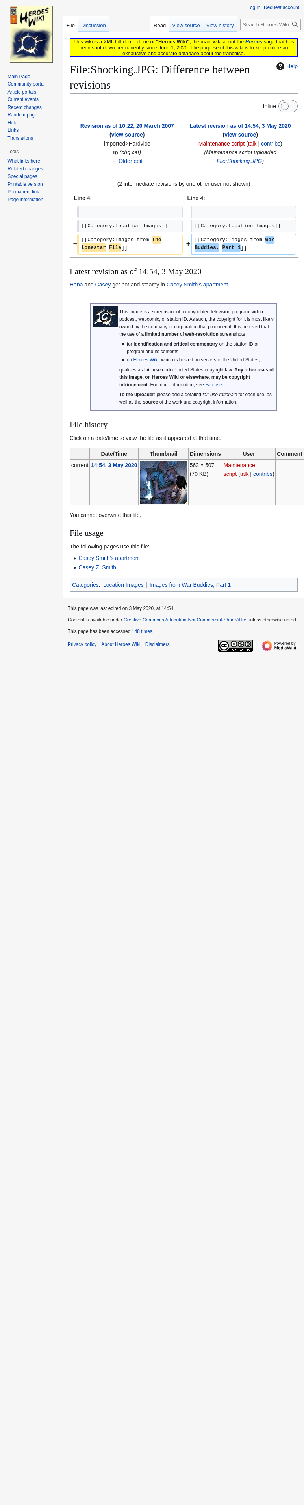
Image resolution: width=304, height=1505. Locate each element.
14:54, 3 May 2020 (114, 465)
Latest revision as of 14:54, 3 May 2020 (240, 126)
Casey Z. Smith (97, 567)
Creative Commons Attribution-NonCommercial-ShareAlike (185, 620)
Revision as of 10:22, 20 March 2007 (127, 126)
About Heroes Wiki (120, 644)
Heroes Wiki (145, 360)
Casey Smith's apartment (197, 284)
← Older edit (127, 161)
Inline (269, 106)
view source (127, 134)
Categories (85, 585)
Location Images (123, 585)
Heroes (253, 42)
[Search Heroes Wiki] (270, 24)
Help (286, 66)
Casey (103, 284)
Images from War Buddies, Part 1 (190, 585)
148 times (142, 631)
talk (252, 143)
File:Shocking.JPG (239, 161)
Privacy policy (82, 644)
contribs (270, 143)
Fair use (213, 384)
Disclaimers (157, 644)
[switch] (288, 106)
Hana (76, 284)
